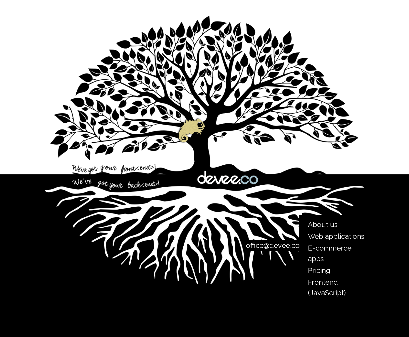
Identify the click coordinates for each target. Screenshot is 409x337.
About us (323, 224)
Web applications (336, 236)
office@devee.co (273, 245)
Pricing (319, 270)
